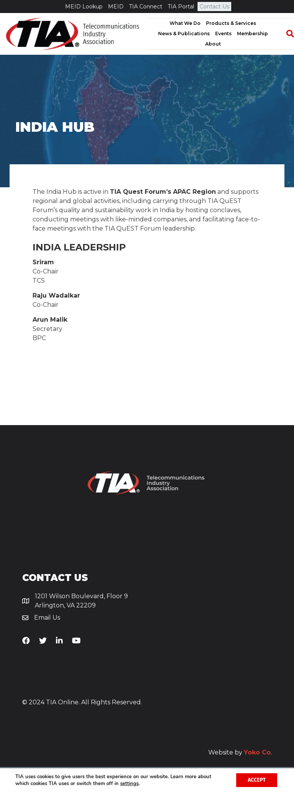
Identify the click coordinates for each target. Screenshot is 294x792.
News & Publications (184, 33)
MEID (116, 6)
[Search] (286, 34)
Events (223, 33)
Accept (257, 780)
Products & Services (231, 23)
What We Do (185, 23)
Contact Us (214, 6)
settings (129, 783)
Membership (252, 33)
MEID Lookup (84, 6)
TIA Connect (145, 6)
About (213, 44)
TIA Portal (181, 6)
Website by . (240, 752)
